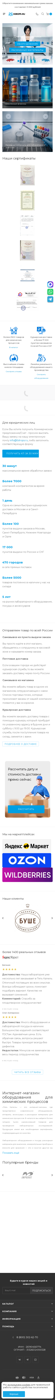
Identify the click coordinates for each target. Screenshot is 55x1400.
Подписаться (41, 1290)
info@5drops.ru (19, 440)
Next (52, 908)
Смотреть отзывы (14, 371)
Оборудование (27, 44)
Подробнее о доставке (21, 744)
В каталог (13, 347)
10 (44, 61)
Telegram (27, 1357)
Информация (11, 1319)
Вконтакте (20, 1357)
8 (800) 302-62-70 (27, 1337)
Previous (3, 908)
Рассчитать (26, 809)
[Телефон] (37, 14)
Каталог (8, 1303)
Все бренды (52, 1142)
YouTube (35, 1357)
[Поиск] (42, 14)
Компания (9, 1311)
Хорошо (14, 1394)
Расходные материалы (27, 50)
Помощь (8, 1326)
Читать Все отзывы (27, 1052)
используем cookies (18, 1384)
